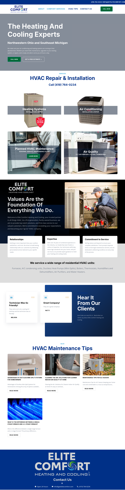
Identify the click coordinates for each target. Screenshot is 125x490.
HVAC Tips (73, 9)
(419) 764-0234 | (97, 2)
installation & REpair (90, 112)
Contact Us (87, 9)
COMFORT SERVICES (55, 9)
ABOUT (40, 9)
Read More (14, 391)
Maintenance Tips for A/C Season (96, 378)
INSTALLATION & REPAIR (34, 112)
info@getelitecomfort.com (114, 2)
